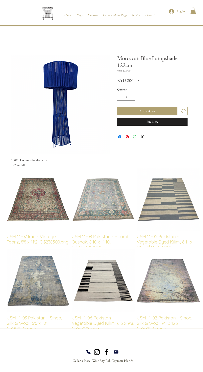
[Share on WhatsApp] (134, 136)
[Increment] (132, 96)
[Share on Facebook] (119, 136)
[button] (193, 11)
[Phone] (88, 352)
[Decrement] (120, 96)
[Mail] (116, 352)
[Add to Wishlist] (183, 111)
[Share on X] (142, 136)
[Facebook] (106, 352)
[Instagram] (97, 352)
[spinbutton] (126, 96)
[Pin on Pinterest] (127, 136)
